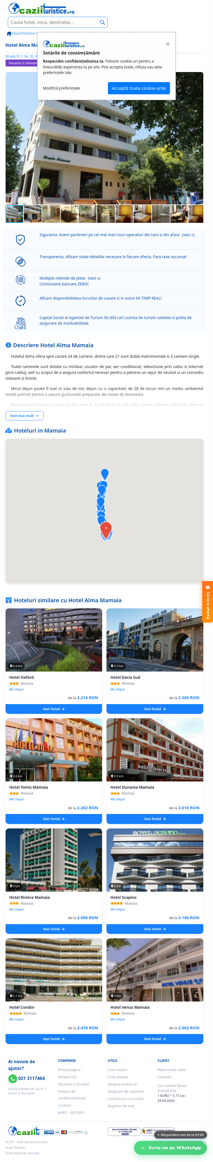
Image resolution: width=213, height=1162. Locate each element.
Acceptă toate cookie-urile (139, 88)
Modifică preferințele (61, 88)
